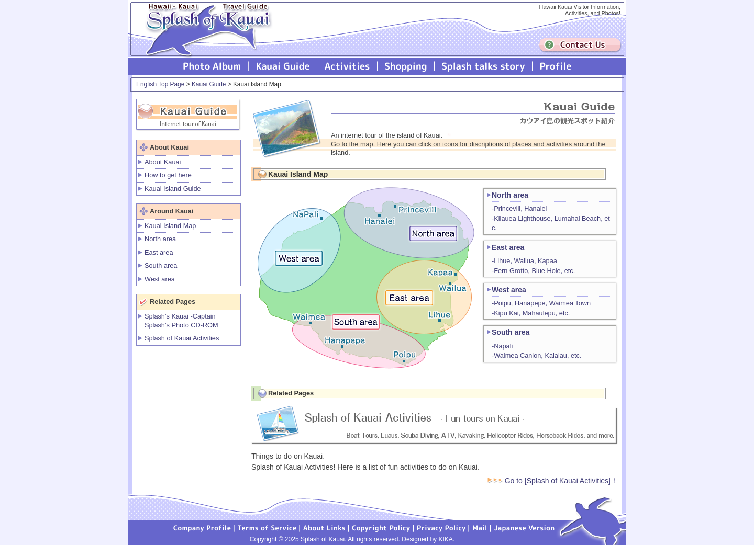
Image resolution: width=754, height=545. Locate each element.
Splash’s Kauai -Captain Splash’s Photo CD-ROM (181, 320)
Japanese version (524, 527)
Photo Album (212, 66)
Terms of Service (267, 527)
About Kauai (163, 162)
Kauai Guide (283, 66)
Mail (480, 527)
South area (161, 265)
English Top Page (160, 84)
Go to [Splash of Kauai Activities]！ (552, 480)
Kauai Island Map (170, 226)
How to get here (168, 175)
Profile (555, 66)
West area (160, 279)
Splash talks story (484, 66)
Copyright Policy (381, 527)
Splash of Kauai (204, 37)
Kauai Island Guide (173, 188)
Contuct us (580, 45)
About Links (324, 527)
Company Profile (202, 527)
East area (159, 252)
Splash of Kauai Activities (347, 66)
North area (160, 239)
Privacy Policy (441, 527)
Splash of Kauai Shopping (406, 66)
